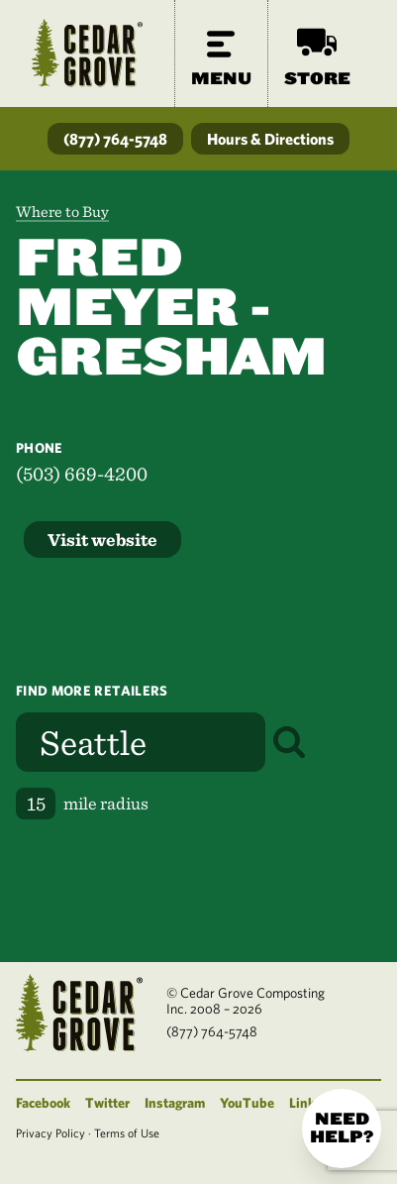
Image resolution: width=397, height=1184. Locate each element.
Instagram (175, 1103)
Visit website (102, 539)
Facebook (43, 1103)
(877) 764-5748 (115, 139)
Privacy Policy (50, 1132)
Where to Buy (62, 211)
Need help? (341, 1128)
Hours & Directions (270, 139)
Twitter (107, 1103)
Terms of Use (126, 1132)
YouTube (247, 1103)
